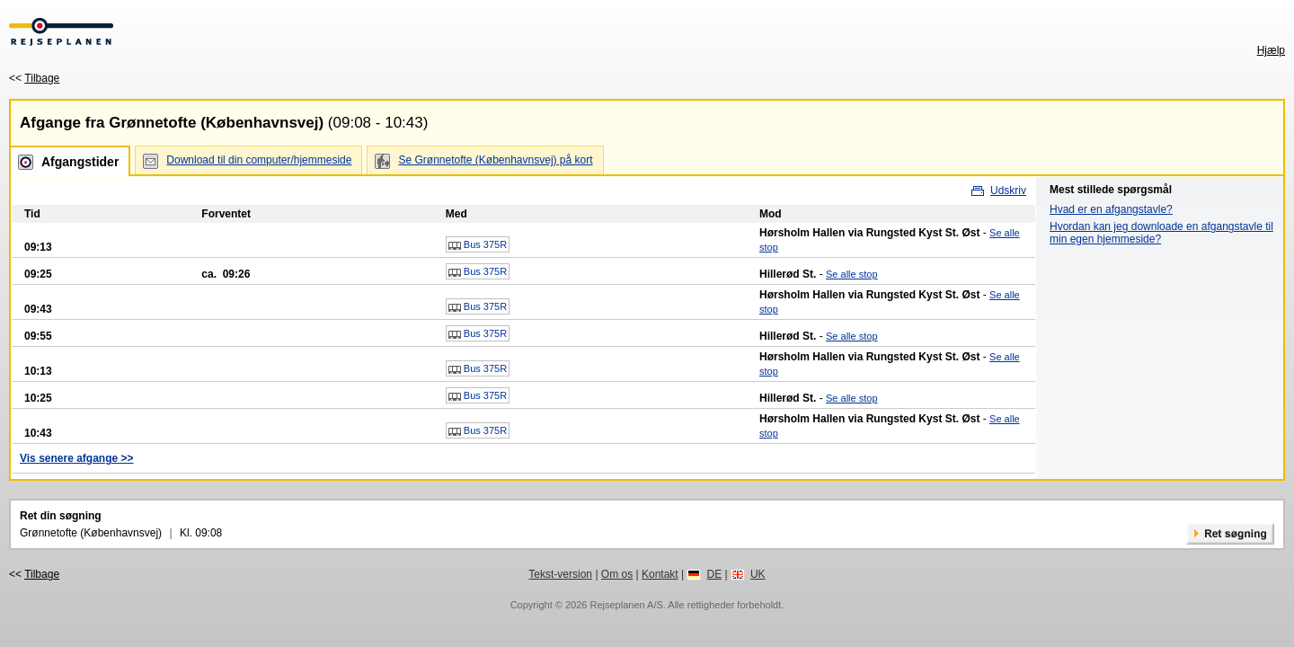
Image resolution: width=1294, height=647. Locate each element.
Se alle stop (851, 274)
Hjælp (1271, 50)
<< (34, 78)
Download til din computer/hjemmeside (258, 160)
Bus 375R (477, 245)
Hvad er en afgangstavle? (1111, 209)
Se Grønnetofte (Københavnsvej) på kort (495, 160)
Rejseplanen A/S (625, 604)
